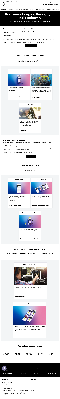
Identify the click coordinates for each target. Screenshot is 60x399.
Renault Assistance (36, 9)
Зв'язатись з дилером (6, 381)
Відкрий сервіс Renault (14, 96)
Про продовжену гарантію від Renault (29, 238)
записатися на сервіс (31, 46)
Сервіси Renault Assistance (15, 205)
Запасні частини (36, 97)
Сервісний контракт (46, 9)
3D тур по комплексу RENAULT (7, 385)
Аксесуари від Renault (20, 296)
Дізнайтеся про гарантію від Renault (40, 205)
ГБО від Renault (55, 9)
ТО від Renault (12, 9)
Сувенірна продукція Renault (21, 335)
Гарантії (18, 9)
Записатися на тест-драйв (7, 382)
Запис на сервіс (5, 384)
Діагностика (23, 130)
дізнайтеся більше (31, 156)
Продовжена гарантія (26, 9)
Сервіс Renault (4, 9)
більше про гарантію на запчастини (45, 39)
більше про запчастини (42, 42)
